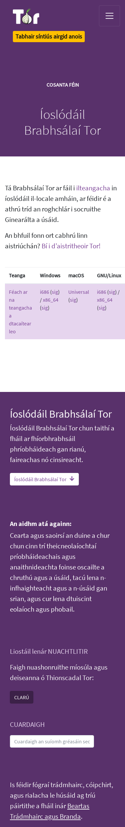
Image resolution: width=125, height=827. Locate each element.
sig (55, 292)
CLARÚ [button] (21, 697)
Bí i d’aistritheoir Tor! (71, 246)
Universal (78, 292)
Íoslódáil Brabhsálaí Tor (44, 479)
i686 (44, 292)
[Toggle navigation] (109, 15)
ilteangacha (93, 188)
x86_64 (50, 299)
